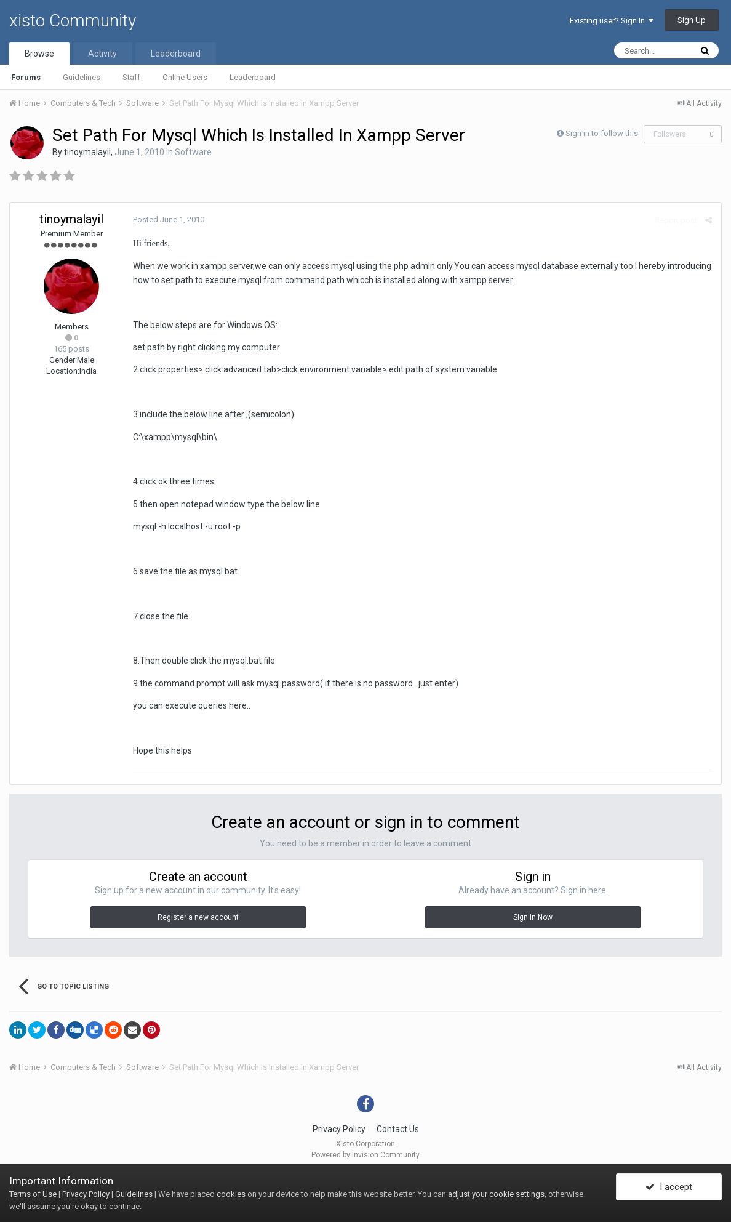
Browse (39, 53)
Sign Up (691, 20)
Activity (102, 53)
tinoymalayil (87, 152)
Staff (131, 77)
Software (193, 152)
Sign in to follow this (601, 133)
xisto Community (72, 20)
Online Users (184, 77)
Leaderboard (253, 77)
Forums (26, 77)
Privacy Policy (339, 1129)
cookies (231, 1194)
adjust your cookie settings (496, 1194)
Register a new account (198, 917)
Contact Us (398, 1129)
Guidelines (81, 77)
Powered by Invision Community (365, 1155)
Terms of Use (33, 1194)
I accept (668, 1186)
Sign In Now (533, 917)
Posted (168, 219)
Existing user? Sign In (611, 20)
